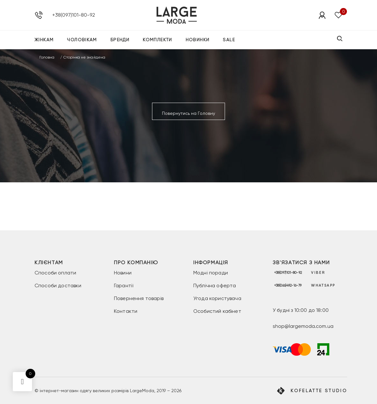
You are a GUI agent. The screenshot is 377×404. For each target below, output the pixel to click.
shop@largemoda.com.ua (303, 326)
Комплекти (157, 39)
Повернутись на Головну (188, 113)
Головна (46, 57)
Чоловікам (82, 39)
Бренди (119, 39)
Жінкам (44, 39)
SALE (229, 39)
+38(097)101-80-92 (73, 15)
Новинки (198, 39)
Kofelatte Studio (319, 390)
